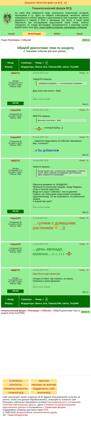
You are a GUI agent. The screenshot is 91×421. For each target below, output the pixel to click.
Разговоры (13, 40)
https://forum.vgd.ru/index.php (46, 274)
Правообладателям (18, 415)
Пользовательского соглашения (63, 402)
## (88, 73)
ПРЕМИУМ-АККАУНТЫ (16, 388)
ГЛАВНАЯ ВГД (15, 392)
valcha (65, 67)
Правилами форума (55, 407)
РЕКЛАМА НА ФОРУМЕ (44, 385)
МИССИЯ (44, 381)
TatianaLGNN (54, 67)
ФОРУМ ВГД (44, 392)
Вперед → (10, 67)
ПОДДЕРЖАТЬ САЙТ (44, 388)
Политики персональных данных (19, 404)
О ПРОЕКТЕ (15, 381)
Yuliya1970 (15, 110)
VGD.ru (11, 34)
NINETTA (15, 73)
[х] (65, 2)
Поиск (80, 34)
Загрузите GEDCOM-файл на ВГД (43, 2)
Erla (45, 67)
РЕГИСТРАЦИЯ (34, 34)
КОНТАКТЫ (16, 385)
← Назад (9, 63)
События (26, 40)
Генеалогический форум (13, 310)
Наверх (82, 73)
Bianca (38, 67)
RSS (46, 410)
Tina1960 (74, 67)
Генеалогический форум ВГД (52, 8)
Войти (57, 34)
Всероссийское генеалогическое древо (37, 412)
